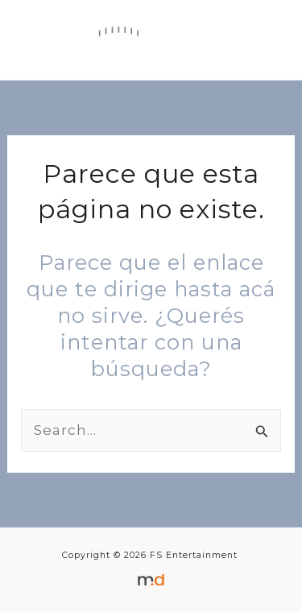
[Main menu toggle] (263, 40)
